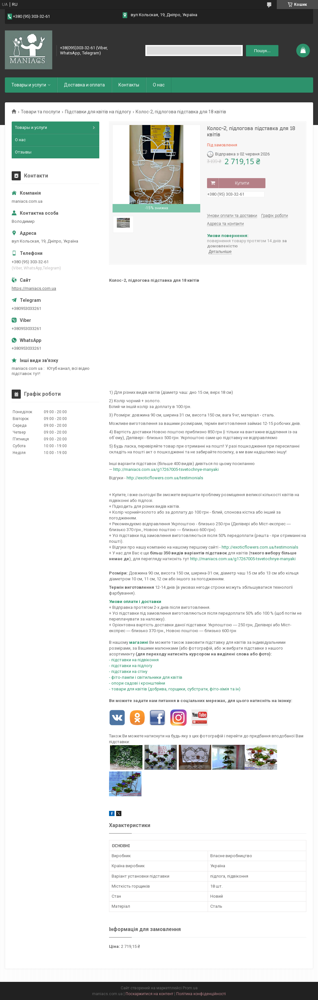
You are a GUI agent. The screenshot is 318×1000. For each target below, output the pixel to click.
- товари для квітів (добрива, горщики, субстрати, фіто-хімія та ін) (174, 689)
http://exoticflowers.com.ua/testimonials (165, 477)
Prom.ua (190, 988)
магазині (138, 642)
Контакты (128, 84)
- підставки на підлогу (130, 665)
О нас (159, 84)
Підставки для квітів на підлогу (98, 111)
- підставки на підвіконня (134, 659)
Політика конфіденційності (201, 994)
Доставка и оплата (84, 84)
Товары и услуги (28, 84)
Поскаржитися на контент (149, 994)
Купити (242, 183)
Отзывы (23, 152)
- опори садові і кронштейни (137, 683)
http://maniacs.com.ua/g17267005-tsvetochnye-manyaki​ (166, 469)
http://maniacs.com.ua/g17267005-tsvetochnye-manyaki (243, 558)
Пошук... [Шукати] (262, 50)
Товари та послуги (40, 111)
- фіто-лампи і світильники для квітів (145, 677)
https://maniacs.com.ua (34, 288)
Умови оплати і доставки (135, 601)
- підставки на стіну (128, 671)
